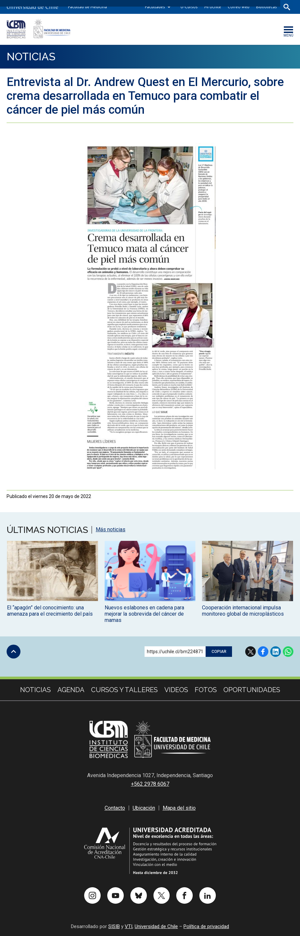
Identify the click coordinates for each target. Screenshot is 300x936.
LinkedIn (276, 652)
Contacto (115, 808)
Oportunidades (251, 690)
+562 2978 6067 (150, 784)
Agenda (70, 690)
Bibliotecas (266, 7)
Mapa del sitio (179, 808)
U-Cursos (189, 7)
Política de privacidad (206, 926)
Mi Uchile (212, 7)
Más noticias (110, 530)
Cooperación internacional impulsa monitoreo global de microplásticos (243, 611)
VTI (128, 926)
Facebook (263, 652)
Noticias (31, 56)
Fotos (206, 690)
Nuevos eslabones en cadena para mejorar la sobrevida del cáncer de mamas (144, 614)
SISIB (114, 926)
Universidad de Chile (156, 926)
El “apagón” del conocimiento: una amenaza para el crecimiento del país (50, 611)
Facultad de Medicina (87, 7)
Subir (13, 652)
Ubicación (144, 808)
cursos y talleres (124, 690)
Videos (176, 690)
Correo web (239, 7)
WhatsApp (288, 652)
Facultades (155, 7)
